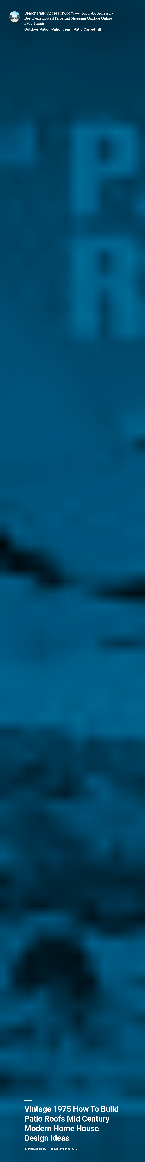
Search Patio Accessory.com (49, 13)
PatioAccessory (37, 1148)
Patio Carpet (84, 29)
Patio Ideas (61, 29)
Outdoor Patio (36, 29)
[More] (100, 30)
